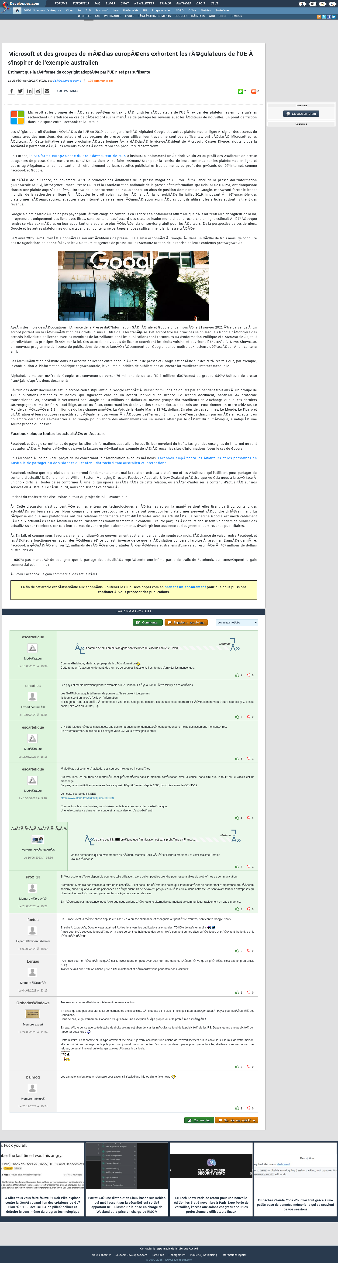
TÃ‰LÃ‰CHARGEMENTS (154, 16)
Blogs (110, 4)
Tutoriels (80, 4)
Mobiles (206, 10)
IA (79, 10)
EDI (144, 10)
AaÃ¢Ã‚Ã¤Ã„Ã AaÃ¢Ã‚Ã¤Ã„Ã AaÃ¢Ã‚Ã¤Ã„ (48, 837)
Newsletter (144, 4)
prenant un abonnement (185, 590)
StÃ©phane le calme (67, 84)
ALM (88, 10)
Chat (124, 4)
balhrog (33, 1086)
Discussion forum (301, 114)
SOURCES (181, 16)
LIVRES (129, 16)
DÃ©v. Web (130, 10)
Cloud (69, 10)
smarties (33, 695)
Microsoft (102, 10)
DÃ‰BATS (198, 16)
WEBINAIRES (112, 16)
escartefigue (33, 646)
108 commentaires (100, 84)
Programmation (161, 10)
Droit (201, 4)
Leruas (33, 970)
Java (115, 10)
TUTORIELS (83, 16)
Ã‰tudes (183, 4)
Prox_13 (33, 886)
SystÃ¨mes (222, 10)
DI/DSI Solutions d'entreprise (42, 10)
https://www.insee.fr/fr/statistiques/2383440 (87, 806)
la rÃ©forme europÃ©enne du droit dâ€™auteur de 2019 (77, 159)
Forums (61, 4)
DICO (222, 16)
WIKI (211, 16)
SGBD (180, 10)
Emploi (165, 4)
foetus (33, 928)
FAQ (97, 4)
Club (214, 4)
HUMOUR (235, 16)
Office (192, 10)
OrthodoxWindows (33, 1012)
